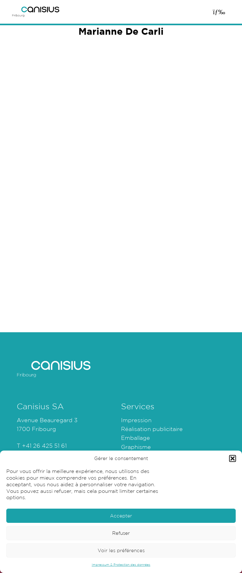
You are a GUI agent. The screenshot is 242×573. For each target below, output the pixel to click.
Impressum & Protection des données (121, 564)
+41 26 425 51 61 (44, 445)
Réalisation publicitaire (152, 429)
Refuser (121, 533)
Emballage (135, 437)
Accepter (121, 515)
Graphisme (136, 447)
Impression (136, 420)
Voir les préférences (121, 550)
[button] (232, 458)
